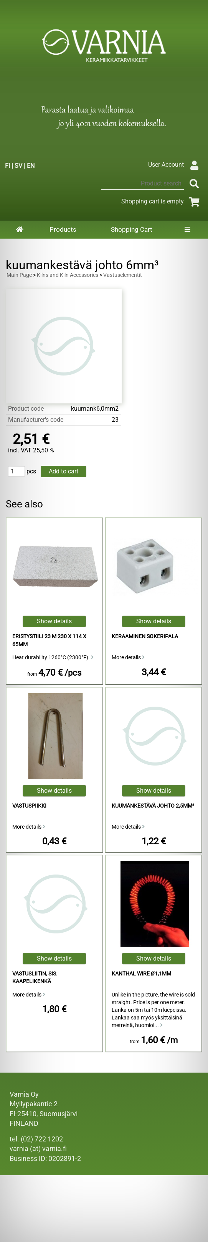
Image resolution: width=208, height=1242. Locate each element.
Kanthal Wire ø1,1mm (141, 974)
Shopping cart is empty (161, 201)
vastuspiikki (29, 806)
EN (31, 165)
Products (63, 229)
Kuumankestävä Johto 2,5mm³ (153, 806)
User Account (175, 164)
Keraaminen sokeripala (145, 636)
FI (7, 165)
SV (18, 165)
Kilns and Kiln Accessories (67, 275)
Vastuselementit (122, 275)
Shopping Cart (131, 229)
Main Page (19, 275)
